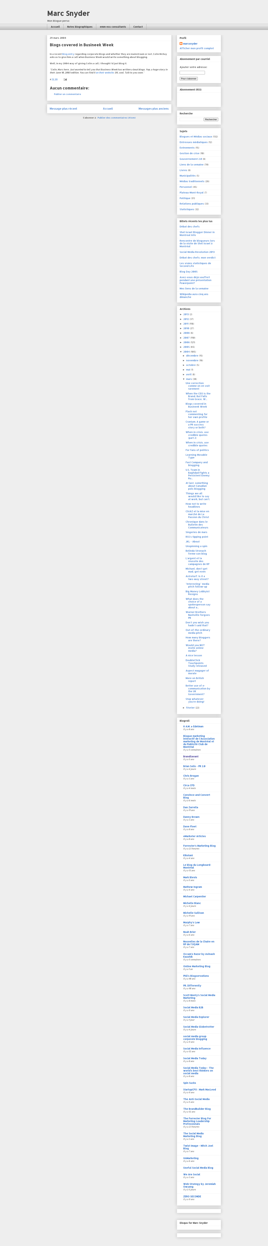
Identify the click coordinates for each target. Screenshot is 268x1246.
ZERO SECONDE (192, 1196)
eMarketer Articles (194, 836)
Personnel (186, 186)
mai (188, 369)
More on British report (195, 679)
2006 (186, 342)
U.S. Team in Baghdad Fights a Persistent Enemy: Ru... (198, 474)
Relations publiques (192, 203)
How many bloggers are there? (198, 639)
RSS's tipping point (197, 536)
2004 (186, 351)
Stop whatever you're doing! (195, 700)
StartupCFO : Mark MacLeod (199, 1089)
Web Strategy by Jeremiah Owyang (199, 1185)
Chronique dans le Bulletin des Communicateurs (197, 524)
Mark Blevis (190, 877)
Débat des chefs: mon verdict (198, 257)
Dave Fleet (189, 826)
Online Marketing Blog (196, 966)
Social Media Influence (197, 1048)
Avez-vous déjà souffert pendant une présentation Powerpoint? (195, 280)
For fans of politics (197, 450)
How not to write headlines (196, 505)
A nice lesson (194, 655)
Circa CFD (189, 785)
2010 (186, 328)
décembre (192, 355)
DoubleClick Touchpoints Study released (196, 663)
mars (189, 378)
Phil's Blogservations (196, 975)
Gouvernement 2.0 (191, 158)
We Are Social (191, 1174)
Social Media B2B (193, 1007)
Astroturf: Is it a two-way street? (197, 577)
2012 (186, 319)
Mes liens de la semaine (194, 288)
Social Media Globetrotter (198, 1026)
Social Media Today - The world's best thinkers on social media (198, 1070)
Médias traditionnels (192, 181)
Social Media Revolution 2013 (197, 251)
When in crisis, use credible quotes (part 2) (197, 435)
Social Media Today (194, 1058)
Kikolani (188, 855)
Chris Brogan (191, 775)
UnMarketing (191, 1158)
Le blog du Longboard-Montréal (197, 866)
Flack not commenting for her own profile (196, 414)
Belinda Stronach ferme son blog (196, 552)
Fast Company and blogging (197, 464)
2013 (186, 314)
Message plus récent (63, 108)
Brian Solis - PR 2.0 (194, 766)
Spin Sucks (189, 1082)
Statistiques (187, 209)
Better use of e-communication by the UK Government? (198, 690)
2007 (186, 337)
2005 (186, 346)
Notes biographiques (79, 26)
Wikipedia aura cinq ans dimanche (194, 295)
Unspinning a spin (196, 546)
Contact (138, 26)
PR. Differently (192, 985)
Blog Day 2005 (189, 271)
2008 (186, 332)
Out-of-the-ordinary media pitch (198, 631)
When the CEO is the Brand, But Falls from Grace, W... (198, 396)
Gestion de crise (189, 153)
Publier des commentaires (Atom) (117, 117)
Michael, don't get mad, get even (196, 570)
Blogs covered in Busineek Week (196, 405)
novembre (192, 360)
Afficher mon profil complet (197, 48)
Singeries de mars (196, 532)
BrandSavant (190, 756)
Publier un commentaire (67, 94)
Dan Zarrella (190, 807)
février (190, 707)
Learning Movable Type (196, 456)
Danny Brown (191, 816)
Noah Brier (189, 931)
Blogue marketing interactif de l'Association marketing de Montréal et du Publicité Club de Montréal (199, 741)
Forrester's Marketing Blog (199, 845)
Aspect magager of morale (197, 672)
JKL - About (193, 541)
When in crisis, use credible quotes (197, 444)
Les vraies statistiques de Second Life (195, 265)
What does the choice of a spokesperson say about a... (198, 603)
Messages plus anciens (154, 108)
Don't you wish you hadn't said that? (197, 624)
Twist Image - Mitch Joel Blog (198, 1147)
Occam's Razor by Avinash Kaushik (199, 955)
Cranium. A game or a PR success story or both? (197, 424)
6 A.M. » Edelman (193, 726)
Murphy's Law (191, 922)
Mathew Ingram (192, 886)
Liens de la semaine (192, 164)
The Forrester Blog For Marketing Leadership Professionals (197, 1121)
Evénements (187, 147)
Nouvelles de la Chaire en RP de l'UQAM (198, 943)
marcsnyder (190, 43)
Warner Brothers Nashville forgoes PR (198, 615)
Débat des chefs (190, 226)
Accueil (55, 26)
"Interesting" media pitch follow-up (197, 585)
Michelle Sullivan (193, 912)
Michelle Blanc (192, 903)
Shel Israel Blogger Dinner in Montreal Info (197, 233)
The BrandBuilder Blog (197, 1108)
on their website (105, 72)
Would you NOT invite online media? (195, 648)
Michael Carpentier (194, 896)
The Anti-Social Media (196, 1099)
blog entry (68, 54)
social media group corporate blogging (195, 1037)
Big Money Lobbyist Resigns (198, 593)
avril (189, 374)
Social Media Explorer (196, 1017)
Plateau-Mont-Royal (192, 192)
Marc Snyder (68, 13)
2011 (186, 323)
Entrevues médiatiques (194, 142)
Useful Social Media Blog (198, 1167)
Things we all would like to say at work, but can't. (198, 496)
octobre (191, 364)
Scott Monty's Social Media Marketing (199, 996)
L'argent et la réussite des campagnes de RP (197, 561)
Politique (185, 198)
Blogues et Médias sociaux (196, 136)
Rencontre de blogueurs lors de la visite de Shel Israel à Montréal (197, 243)
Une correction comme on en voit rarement (198, 386)
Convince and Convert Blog (196, 796)
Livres (183, 170)
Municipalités (188, 175)
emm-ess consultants (113, 26)
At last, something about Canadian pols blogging (197, 485)
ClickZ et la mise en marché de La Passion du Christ (197, 514)
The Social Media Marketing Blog (193, 1135)
